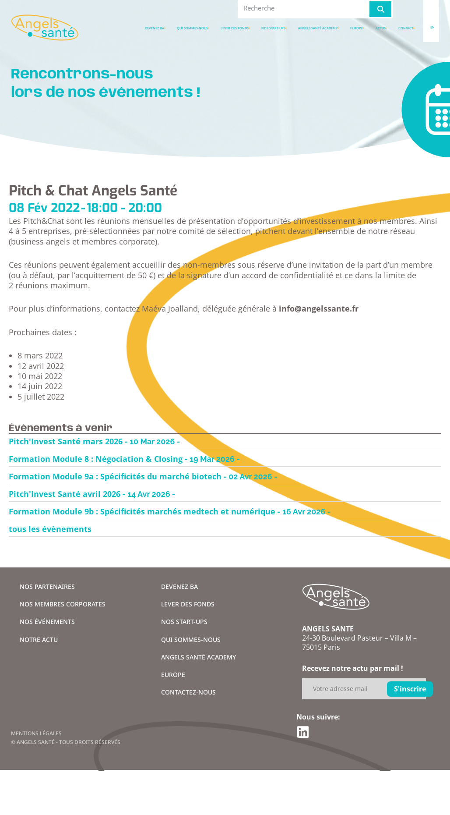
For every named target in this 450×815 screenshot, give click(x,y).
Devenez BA (154, 28)
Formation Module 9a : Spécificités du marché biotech (115, 476)
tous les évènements (50, 529)
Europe (356, 28)
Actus (381, 28)
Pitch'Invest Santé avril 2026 (64, 494)
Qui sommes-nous (192, 28)
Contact (405, 28)
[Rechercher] (380, 9)
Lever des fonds (235, 28)
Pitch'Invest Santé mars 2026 (66, 441)
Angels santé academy (318, 28)
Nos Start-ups (273, 28)
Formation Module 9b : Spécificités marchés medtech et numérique (142, 511)
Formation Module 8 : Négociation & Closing (96, 459)
